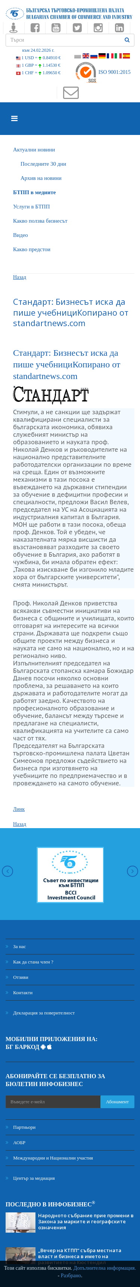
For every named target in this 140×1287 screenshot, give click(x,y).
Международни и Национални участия (49, 1158)
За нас (16, 946)
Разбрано (71, 1275)
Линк (19, 809)
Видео (20, 235)
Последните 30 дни (43, 164)
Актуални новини (34, 150)
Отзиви (17, 977)
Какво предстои (31, 249)
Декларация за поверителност (40, 1013)
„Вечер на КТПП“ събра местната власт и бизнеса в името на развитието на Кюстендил (79, 1256)
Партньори (20, 1127)
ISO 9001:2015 (102, 72)
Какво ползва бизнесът (40, 221)
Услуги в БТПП (31, 207)
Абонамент (117, 1101)
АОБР (15, 1142)
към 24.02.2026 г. (38, 50)
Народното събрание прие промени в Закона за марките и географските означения (86, 1221)
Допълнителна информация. (105, 1268)
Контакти (19, 992)
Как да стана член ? (29, 962)
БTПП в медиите (34, 192)
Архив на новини (41, 178)
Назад (19, 277)
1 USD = (38, 57)
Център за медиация (30, 1178)
